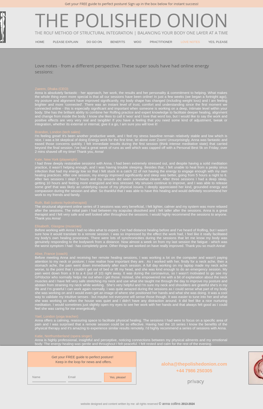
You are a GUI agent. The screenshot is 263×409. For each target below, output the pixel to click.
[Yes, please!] (118, 377)
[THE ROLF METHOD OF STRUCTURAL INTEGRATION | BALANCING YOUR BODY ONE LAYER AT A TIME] (131, 33)
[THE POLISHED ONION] (131, 20)
